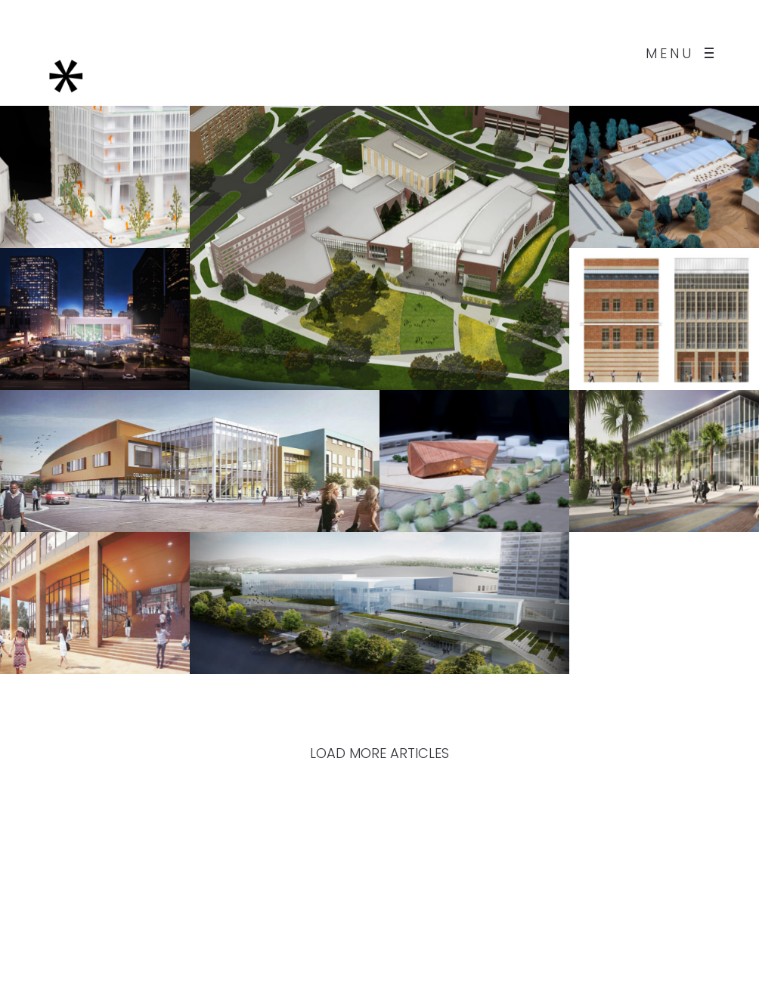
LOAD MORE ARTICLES (379, 753)
